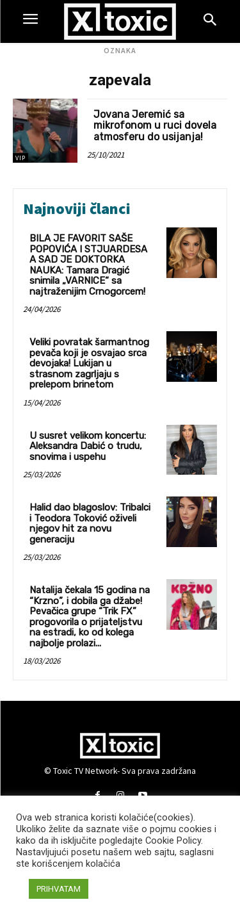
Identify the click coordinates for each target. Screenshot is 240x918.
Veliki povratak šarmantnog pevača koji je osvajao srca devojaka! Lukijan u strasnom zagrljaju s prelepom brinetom (89, 363)
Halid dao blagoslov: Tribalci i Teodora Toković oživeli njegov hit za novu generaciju (89, 523)
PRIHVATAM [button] (58, 889)
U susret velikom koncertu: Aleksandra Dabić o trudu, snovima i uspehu (87, 446)
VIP (20, 158)
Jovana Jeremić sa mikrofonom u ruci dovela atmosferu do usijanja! (154, 125)
